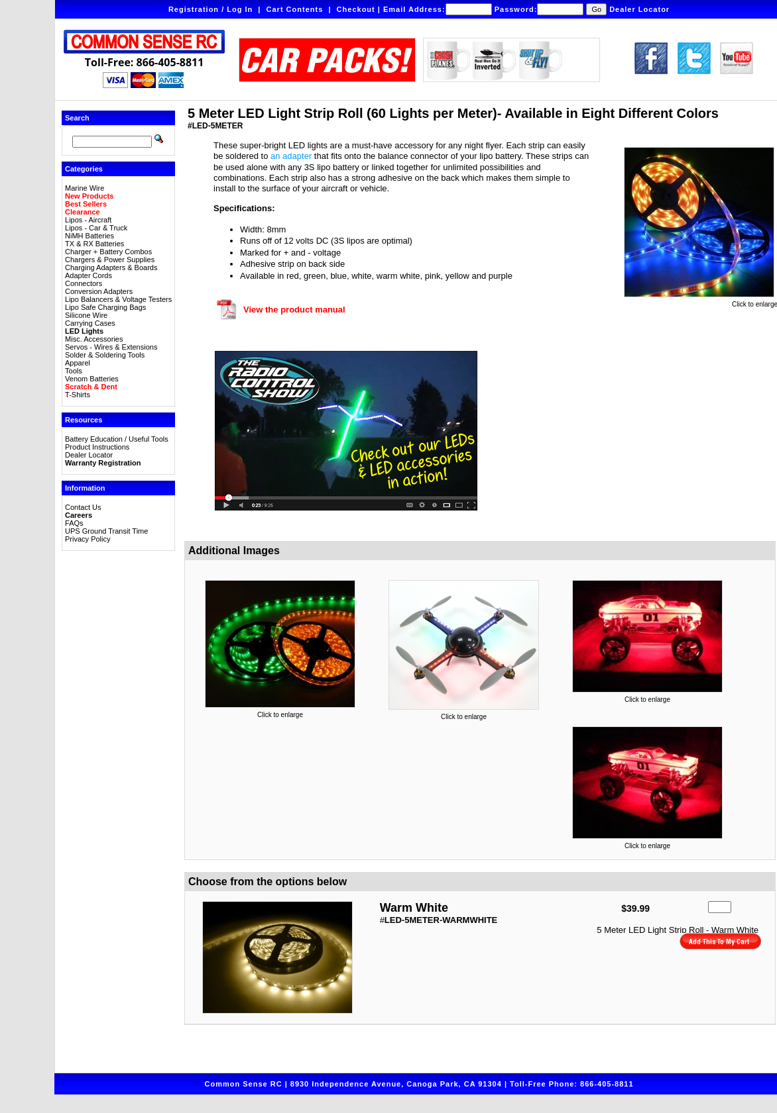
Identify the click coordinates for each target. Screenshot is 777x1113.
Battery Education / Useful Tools (116, 439)
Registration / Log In (210, 9)
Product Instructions (97, 447)
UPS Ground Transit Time (106, 531)
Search (77, 118)
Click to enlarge (280, 711)
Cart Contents (295, 9)
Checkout (356, 9)
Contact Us (83, 507)
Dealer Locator (639, 9)
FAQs (74, 523)
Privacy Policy (87, 539)
